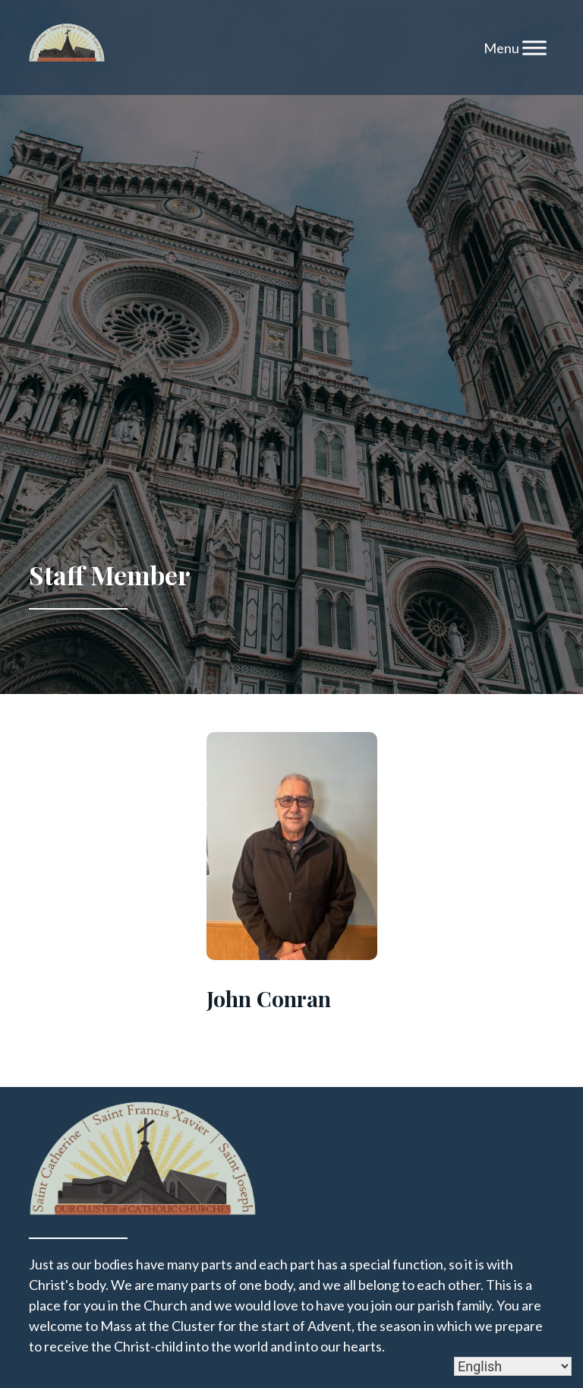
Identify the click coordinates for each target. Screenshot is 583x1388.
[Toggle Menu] (534, 47)
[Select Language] (513, 1366)
